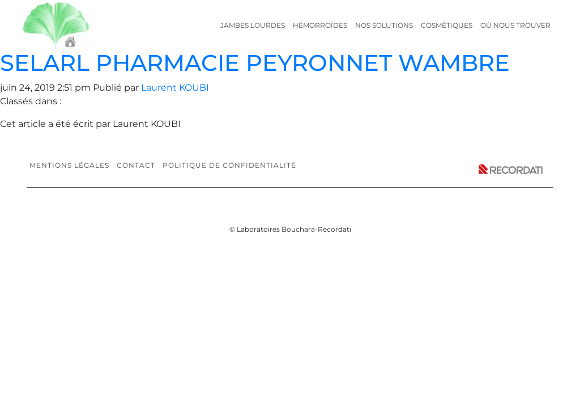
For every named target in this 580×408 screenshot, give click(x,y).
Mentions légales (69, 165)
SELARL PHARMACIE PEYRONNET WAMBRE (255, 62)
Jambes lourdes (252, 25)
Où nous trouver (515, 25)
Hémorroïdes (320, 25)
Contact (136, 165)
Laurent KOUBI (175, 87)
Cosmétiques (446, 25)
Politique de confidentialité (229, 165)
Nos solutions (384, 25)
